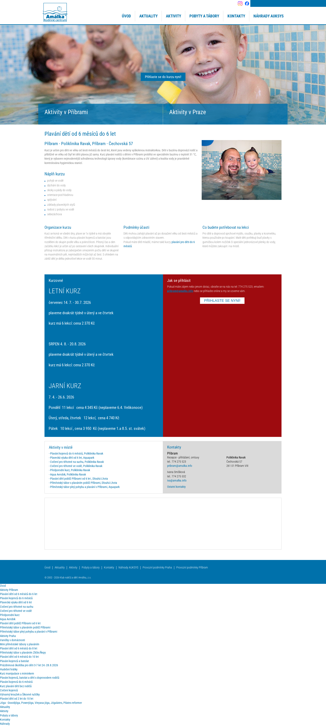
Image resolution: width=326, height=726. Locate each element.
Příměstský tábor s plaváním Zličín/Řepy (23, 652)
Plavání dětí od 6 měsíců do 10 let (19, 657)
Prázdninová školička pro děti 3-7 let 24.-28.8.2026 (29, 665)
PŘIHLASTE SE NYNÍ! (222, 300)
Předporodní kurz (10, 615)
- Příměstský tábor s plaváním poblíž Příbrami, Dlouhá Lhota (83, 483)
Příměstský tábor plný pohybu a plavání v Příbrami (28, 631)
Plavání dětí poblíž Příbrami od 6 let (20, 623)
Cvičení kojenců (9, 690)
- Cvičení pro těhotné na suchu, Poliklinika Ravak (76, 462)
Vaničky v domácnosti (12, 640)
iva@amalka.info (176, 480)
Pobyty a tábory (91, 567)
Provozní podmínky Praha (157, 567)
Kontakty (109, 567)
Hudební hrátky (8, 669)
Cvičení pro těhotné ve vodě (16, 611)
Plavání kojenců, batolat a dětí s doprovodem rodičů (29, 678)
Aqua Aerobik (7, 619)
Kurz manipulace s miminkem (17, 673)
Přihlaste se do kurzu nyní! (163, 77)
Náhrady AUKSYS (128, 567)
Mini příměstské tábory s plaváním (19, 644)
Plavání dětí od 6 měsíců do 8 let (18, 648)
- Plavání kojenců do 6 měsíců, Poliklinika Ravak (76, 453)
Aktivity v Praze (187, 112)
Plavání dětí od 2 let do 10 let (16, 698)
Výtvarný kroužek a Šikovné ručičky (20, 694)
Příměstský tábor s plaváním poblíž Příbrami (25, 627)
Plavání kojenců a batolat (14, 661)
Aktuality (60, 567)
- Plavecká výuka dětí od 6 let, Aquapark (71, 458)
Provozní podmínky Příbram (192, 567)
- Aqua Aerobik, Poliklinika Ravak (67, 474)
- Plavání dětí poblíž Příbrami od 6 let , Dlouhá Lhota (78, 478)
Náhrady (5, 724)
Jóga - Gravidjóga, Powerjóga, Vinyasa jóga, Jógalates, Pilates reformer (41, 703)
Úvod (47, 567)
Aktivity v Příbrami (66, 112)
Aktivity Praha (8, 636)
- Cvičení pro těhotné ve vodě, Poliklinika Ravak (75, 466)
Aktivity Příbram (9, 590)
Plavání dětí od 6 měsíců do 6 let (18, 594)
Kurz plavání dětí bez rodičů (16, 686)
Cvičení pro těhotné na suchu (16, 607)
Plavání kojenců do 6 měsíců (16, 598)
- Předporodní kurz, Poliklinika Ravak (69, 470)
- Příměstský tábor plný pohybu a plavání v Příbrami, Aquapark (84, 487)
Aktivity (73, 567)
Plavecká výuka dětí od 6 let (16, 602)
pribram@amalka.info (180, 291)
